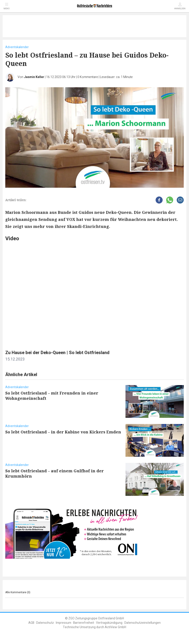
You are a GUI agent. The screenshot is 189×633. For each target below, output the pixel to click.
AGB (31, 622)
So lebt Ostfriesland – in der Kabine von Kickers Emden (63, 432)
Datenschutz (45, 622)
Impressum (63, 622)
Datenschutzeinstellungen (142, 622)
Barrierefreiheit (83, 622)
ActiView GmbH (115, 627)
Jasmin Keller (34, 77)
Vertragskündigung (109, 622)
